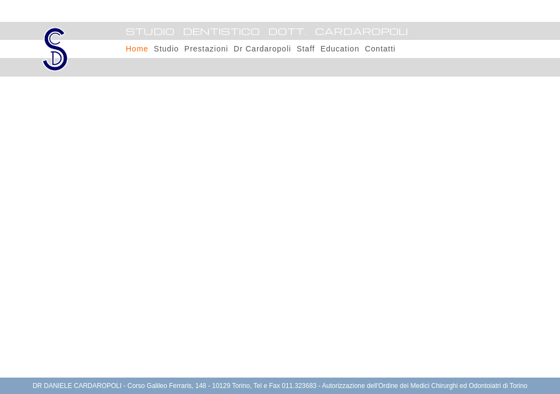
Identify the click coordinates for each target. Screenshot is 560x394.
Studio (166, 48)
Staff (305, 48)
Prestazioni (206, 48)
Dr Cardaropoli (262, 48)
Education (339, 48)
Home (137, 48)
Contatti (380, 48)
